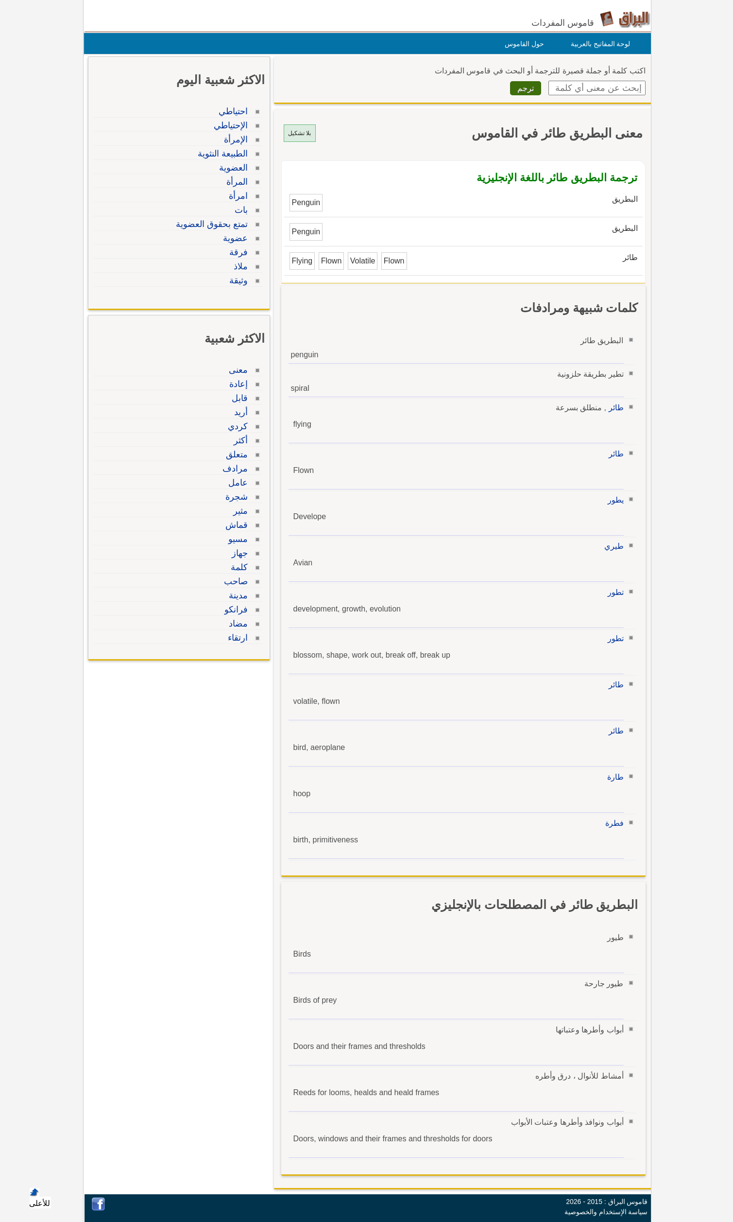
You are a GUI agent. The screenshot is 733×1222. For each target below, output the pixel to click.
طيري (611, 546)
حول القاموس (522, 44)
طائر (613, 407)
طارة (613, 777)
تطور (613, 592)
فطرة (612, 823)
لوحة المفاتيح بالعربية (598, 44)
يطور (613, 500)
